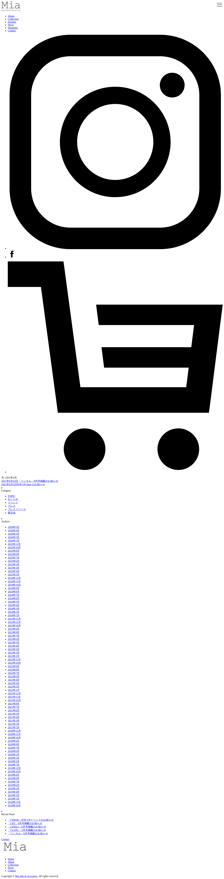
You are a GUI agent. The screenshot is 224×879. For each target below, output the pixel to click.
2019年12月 (14, 768)
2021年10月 (14, 700)
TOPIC (11, 496)
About (11, 16)
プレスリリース (17, 509)
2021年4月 (13, 717)
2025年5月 (13, 564)
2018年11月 (14, 802)
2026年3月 (13, 534)
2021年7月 (13, 707)
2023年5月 (13, 642)
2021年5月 (13, 713)
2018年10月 (14, 805)
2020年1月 (13, 764)
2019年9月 (13, 775)
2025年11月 (14, 544)
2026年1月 (13, 540)
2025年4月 (13, 567)
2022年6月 (13, 676)
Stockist (12, 22)
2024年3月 (13, 608)
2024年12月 (14, 578)
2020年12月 (14, 730)
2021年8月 (13, 703)
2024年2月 (13, 612)
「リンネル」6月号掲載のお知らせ (28, 833)
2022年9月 (13, 666)
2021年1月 (13, 727)
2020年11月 (14, 734)
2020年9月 (13, 741)
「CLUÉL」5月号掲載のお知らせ (27, 830)
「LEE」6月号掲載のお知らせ (25, 823)
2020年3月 (13, 758)
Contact (12, 30)
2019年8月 (13, 778)
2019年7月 (13, 781)
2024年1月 (13, 615)
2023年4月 (13, 646)
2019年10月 (14, 771)
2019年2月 (13, 795)
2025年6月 (13, 561)
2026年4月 (13, 530)
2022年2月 (13, 686)
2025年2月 (13, 574)
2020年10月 (14, 737)
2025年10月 (14, 547)
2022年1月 (13, 690)
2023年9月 (13, 629)
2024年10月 (14, 584)
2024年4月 (13, 605)
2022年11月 (14, 659)
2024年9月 (13, 588)
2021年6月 (13, 710)
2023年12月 (14, 618)
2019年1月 (13, 798)
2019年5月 (13, 788)
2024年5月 (13, 601)
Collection (13, 19)
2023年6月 (13, 639)
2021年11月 (14, 697)
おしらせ (13, 499)
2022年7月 (13, 673)
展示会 (12, 512)
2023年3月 (13, 649)
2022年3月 (13, 683)
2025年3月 (13, 571)
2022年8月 (13, 669)
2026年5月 (13, 527)
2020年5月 (13, 754)
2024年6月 (13, 598)
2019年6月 (13, 785)
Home (11, 859)
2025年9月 (13, 551)
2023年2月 (13, 652)
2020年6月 (13, 751)
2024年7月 (13, 595)
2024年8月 (13, 591)
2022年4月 (13, 680)
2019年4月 (13, 792)
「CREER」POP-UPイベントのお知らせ (31, 820)
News (11, 24)
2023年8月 (13, 632)
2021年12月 (14, 693)
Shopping (13, 27)
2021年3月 (13, 720)
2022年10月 (14, 663)
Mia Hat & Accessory (26, 876)
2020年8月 (13, 744)
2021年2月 (13, 724)
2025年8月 (13, 554)
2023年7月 (13, 635)
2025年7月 (13, 557)
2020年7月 (13, 747)
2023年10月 (14, 625)
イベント (13, 502)
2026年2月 (13, 537)
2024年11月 (14, 581)
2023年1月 (13, 656)
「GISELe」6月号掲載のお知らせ (27, 826)
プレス (12, 506)
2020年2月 (13, 761)
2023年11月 (14, 622)
